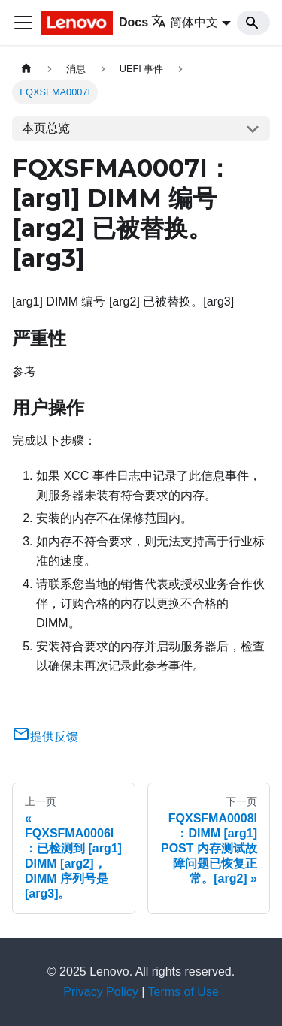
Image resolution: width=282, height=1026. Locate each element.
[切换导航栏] (23, 22)
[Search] (253, 23)
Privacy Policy (100, 991)
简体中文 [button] (184, 22)
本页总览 (46, 128)
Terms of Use (183, 991)
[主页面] (26, 68)
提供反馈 (45, 736)
